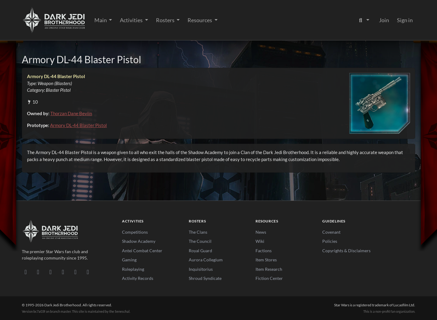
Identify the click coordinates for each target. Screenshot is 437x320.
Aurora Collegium (206, 259)
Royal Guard (200, 250)
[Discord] (25, 271)
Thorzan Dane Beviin (71, 113)
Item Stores (266, 259)
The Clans (198, 232)
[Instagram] (63, 271)
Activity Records (137, 278)
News (261, 232)
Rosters (165, 20)
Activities (132, 20)
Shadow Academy (138, 241)
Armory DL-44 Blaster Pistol (78, 125)
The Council (200, 241)
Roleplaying (133, 269)
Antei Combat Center (142, 250)
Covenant (331, 232)
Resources (200, 20)
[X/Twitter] (75, 271)
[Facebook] (50, 271)
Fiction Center (269, 278)
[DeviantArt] (38, 271)
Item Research (269, 269)
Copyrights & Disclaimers (346, 250)
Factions (264, 250)
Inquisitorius (201, 269)
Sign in (405, 20)
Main (101, 20)
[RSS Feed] (88, 271)
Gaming (129, 259)
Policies (329, 241)
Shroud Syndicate (205, 278)
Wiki (260, 241)
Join (384, 20)
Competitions (135, 232)
